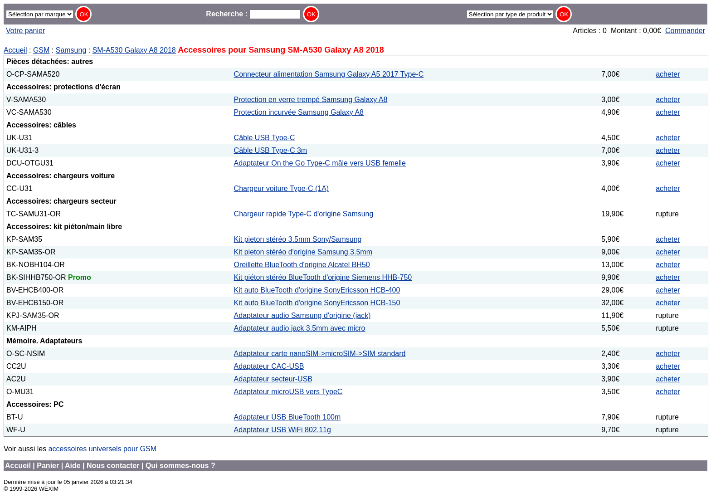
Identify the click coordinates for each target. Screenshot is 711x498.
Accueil (15, 50)
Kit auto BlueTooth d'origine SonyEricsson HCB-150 (317, 303)
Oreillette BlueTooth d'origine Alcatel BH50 (302, 265)
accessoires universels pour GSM (102, 449)
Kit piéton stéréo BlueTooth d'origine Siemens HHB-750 (323, 277)
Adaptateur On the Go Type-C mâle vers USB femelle (320, 163)
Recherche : (253, 14)
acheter (668, 74)
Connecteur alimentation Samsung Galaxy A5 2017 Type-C (329, 74)
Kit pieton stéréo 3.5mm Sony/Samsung (298, 239)
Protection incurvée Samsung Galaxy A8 (299, 112)
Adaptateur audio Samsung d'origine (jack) (302, 315)
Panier (48, 465)
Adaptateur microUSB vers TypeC (288, 391)
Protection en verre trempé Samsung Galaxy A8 (311, 99)
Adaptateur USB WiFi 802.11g (282, 430)
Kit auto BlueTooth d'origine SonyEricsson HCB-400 (317, 290)
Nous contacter (113, 465)
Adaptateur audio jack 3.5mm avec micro (299, 328)
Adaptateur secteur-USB (273, 379)
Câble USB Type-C (264, 138)
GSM (41, 50)
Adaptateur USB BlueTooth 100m (287, 417)
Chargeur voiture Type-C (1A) (281, 188)
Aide (73, 465)
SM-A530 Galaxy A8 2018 (134, 50)
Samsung (71, 50)
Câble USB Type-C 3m (270, 150)
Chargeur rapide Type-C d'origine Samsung (304, 214)
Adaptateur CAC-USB (269, 366)
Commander (685, 30)
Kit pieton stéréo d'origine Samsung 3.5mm (303, 252)
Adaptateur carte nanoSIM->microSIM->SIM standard (320, 353)
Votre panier (25, 30)
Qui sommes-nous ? (180, 465)
